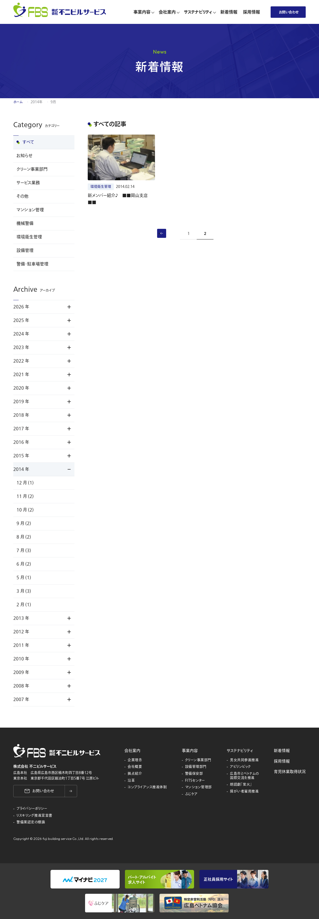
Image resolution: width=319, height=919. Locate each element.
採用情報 (282, 761)
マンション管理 (30, 210)
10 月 (25, 510)
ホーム (18, 102)
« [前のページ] (159, 233)
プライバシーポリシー (31, 809)
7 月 (23, 550)
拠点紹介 (135, 774)
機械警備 (24, 223)
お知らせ (24, 156)
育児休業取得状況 (290, 772)
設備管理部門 (196, 767)
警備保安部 (194, 774)
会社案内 (132, 751)
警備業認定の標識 (30, 822)
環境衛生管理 (29, 237)
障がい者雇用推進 (244, 791)
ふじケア (191, 794)
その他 (22, 196)
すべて (28, 142)
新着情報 (282, 751)
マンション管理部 (198, 787)
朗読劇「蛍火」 (241, 785)
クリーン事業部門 (32, 169)
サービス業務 (28, 183)
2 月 (23, 605)
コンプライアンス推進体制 (147, 787)
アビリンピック (240, 767)
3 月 (23, 591)
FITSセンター (195, 781)
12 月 (25, 483)
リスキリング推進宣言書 (34, 816)
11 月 (25, 496)
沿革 (131, 781)
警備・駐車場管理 (32, 264)
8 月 (23, 537)
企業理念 (135, 760)
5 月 (23, 577)
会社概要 (135, 767)
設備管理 (24, 250)
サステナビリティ (240, 751)
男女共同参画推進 (244, 760)
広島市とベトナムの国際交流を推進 (244, 776)
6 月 (23, 564)
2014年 (37, 102)
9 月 (23, 523)
